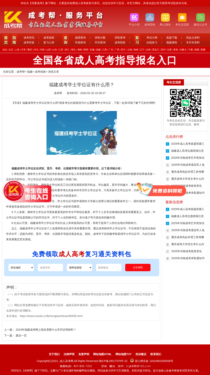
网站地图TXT (123, 354)
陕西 (86, 49)
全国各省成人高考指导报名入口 (105, 60)
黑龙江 (155, 49)
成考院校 (120, 42)
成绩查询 (80, 37)
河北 (36, 49)
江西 (104, 49)
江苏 (61, 49)
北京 (11, 49)
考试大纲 (151, 37)
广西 (117, 49)
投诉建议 (141, 354)
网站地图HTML (102, 354)
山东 (54, 49)
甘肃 (169, 49)
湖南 (79, 49)
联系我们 (155, 354)
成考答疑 (29, 42)
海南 (136, 49)
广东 (110, 49)
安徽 (92, 49)
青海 (175, 49)
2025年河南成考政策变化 (186, 185)
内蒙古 (183, 49)
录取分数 (100, 37)
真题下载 (171, 37)
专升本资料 (193, 42)
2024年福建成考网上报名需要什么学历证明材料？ (46, 329)
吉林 (148, 49)
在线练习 (151, 42)
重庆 (29, 49)
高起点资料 (193, 37)
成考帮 (21, 71)
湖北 (73, 49)
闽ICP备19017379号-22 (113, 361)
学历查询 (100, 42)
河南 (42, 49)
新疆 (196, 49)
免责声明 (83, 354)
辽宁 (142, 49)
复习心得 (48, 42)
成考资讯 (29, 37)
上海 (17, 49)
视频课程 (171, 42)
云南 (129, 49)
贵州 (163, 49)
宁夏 (190, 49)
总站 (4, 49)
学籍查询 (80, 42)
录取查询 (120, 37)
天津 (23, 49)
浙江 (67, 49)
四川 (123, 49)
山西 (48, 49)
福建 (98, 49)
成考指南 (48, 37)
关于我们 (54, 354)
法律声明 (69, 354)
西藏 (203, 49)
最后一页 (21, 335)
